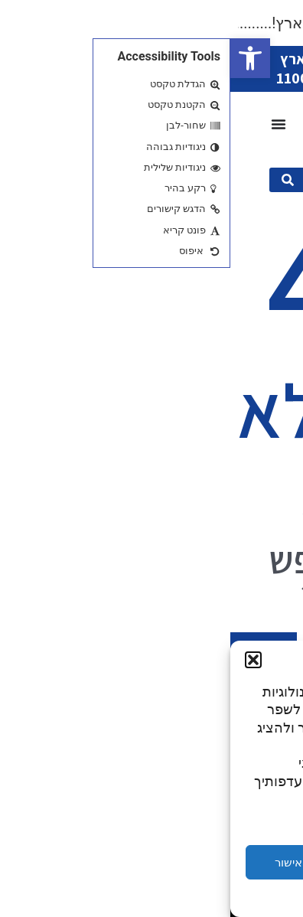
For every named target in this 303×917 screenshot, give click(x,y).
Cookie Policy (196, 897)
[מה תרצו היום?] (174, 180)
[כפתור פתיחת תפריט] (48, 124)
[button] (20, 58)
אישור (58, 863)
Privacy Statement (123, 897)
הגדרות (244, 863)
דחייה (151, 863)
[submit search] (57, 180)
